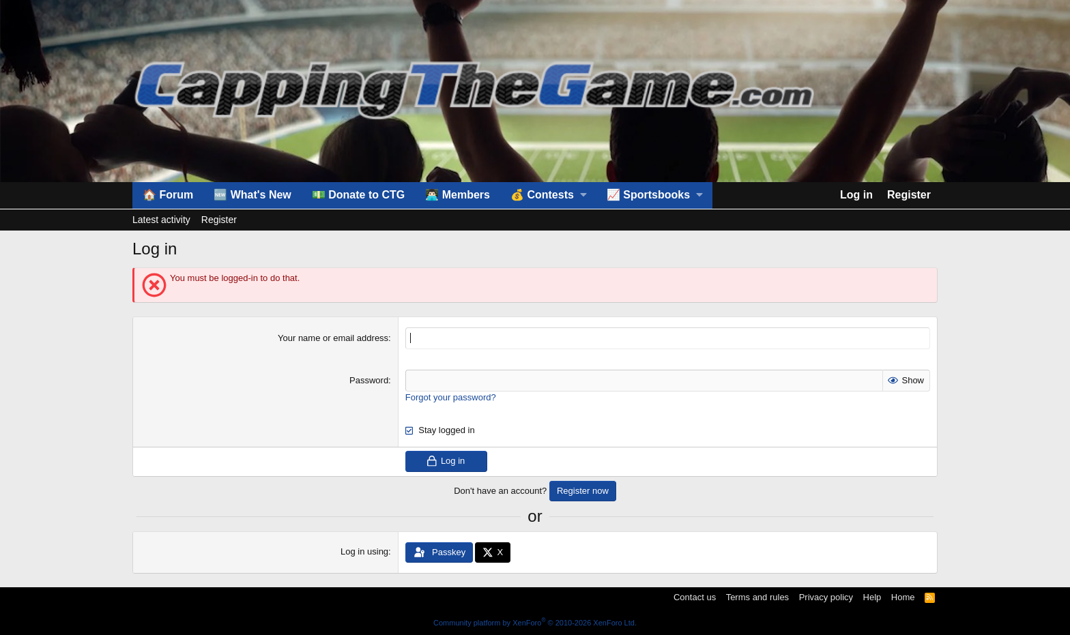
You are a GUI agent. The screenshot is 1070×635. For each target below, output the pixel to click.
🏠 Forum (168, 195)
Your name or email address (333, 338)
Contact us (695, 597)
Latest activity (161, 219)
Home (903, 597)
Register (219, 219)
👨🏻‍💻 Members (457, 195)
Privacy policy (826, 597)
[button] (548, 195)
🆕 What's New (252, 195)
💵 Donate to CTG (358, 195)
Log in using (364, 551)
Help (872, 597)
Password (368, 380)
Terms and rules (757, 597)
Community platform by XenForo (535, 623)
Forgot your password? (450, 397)
